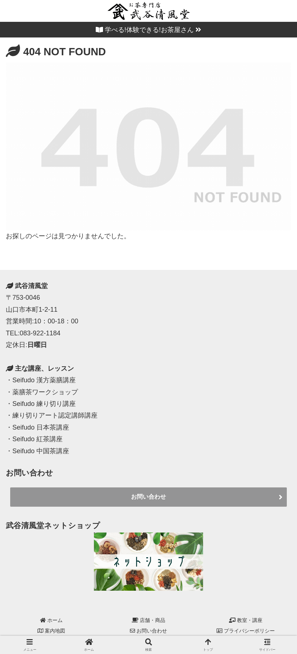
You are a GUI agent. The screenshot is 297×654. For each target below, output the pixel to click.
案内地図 (51, 631)
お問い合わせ (148, 497)
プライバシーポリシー (246, 631)
